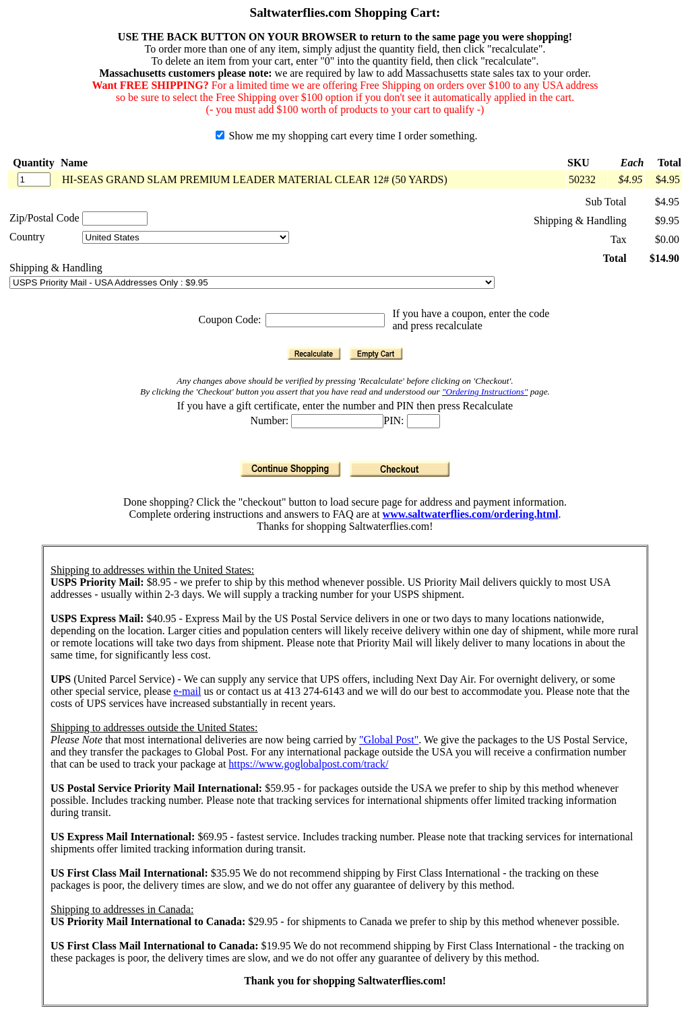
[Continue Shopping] (290, 469)
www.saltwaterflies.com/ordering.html (471, 514)
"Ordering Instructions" (485, 391)
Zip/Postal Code (44, 218)
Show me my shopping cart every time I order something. (347, 135)
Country (26, 236)
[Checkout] (399, 469)
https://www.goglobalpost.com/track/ (308, 764)
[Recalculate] (314, 353)
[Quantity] (34, 179)
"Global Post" (388, 739)
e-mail (187, 691)
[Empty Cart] (376, 353)
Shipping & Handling (55, 267)
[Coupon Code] (325, 320)
